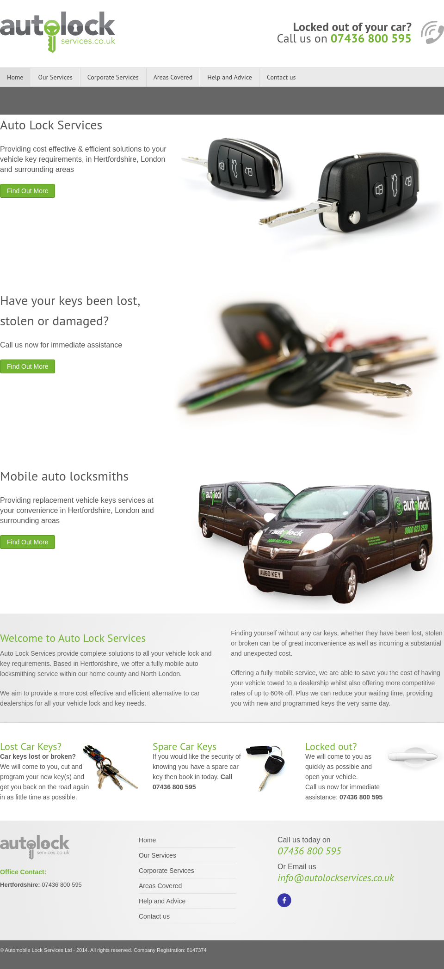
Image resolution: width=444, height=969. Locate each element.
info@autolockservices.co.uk (336, 877)
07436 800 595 (371, 38)
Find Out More (27, 191)
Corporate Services (113, 77)
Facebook (284, 900)
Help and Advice (229, 77)
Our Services (55, 77)
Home (15, 77)
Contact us (281, 77)
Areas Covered (173, 77)
